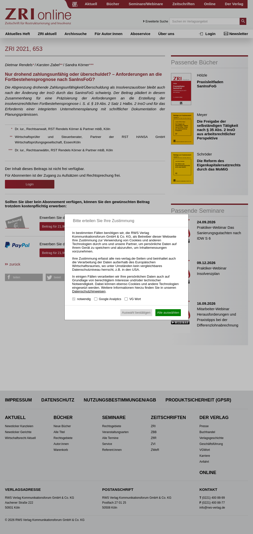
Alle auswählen (168, 312)
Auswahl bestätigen (136, 312)
